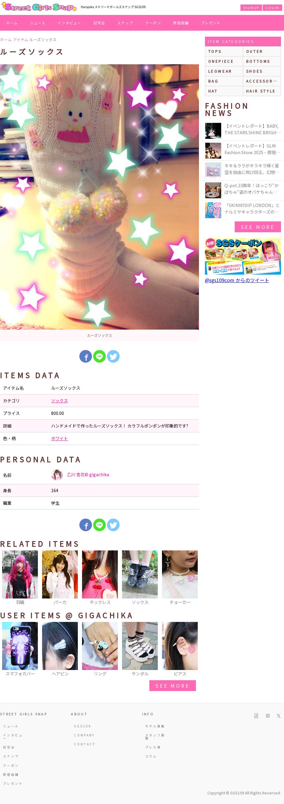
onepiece (221, 61)
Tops (215, 51)
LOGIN (272, 7)
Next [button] (191, 578)
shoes (254, 71)
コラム (151, 756)
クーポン (153, 22)
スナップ (125, 22)
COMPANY (84, 735)
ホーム (12, 22)
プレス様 (153, 747)
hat (213, 90)
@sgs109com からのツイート (237, 280)
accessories (263, 81)
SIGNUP (251, 7)
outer (254, 51)
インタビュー (69, 22)
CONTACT (85, 744)
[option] (99, 202)
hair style (261, 90)
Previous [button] (7, 578)
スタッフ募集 (155, 736)
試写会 (99, 22)
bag (213, 81)
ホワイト (59, 438)
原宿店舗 (181, 22)
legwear (220, 71)
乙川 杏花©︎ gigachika (80, 475)
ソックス (59, 400)
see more (172, 685)
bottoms (258, 61)
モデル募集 (155, 726)
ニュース (38, 22)
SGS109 (82, 726)
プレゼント (211, 22)
